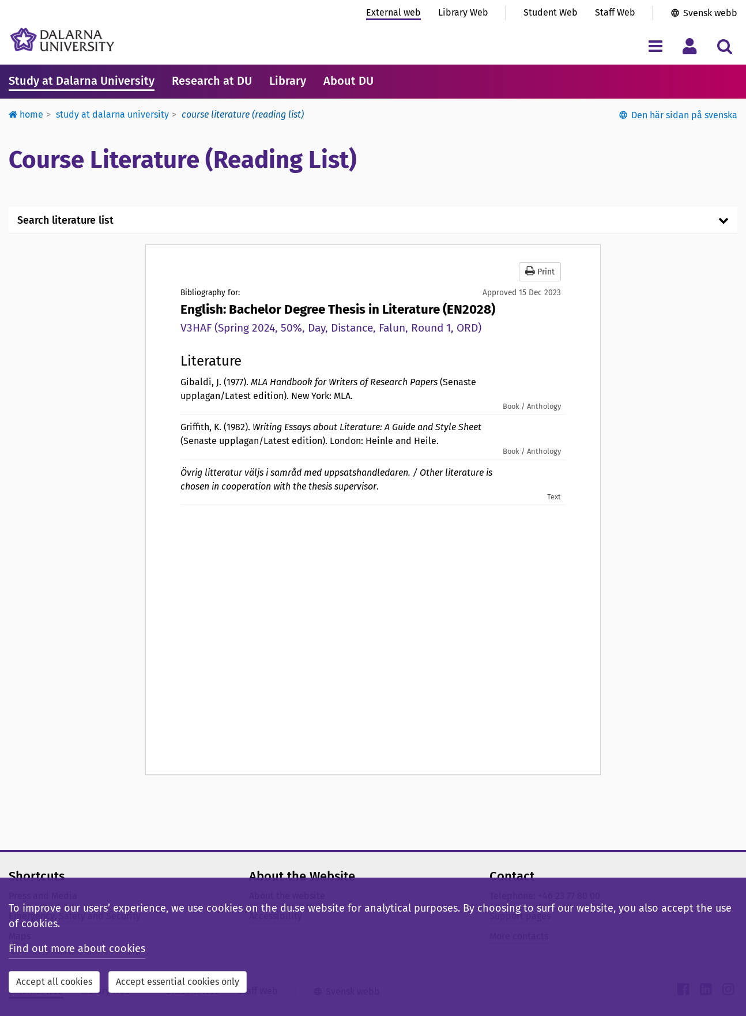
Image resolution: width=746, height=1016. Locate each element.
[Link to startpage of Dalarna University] (62, 39)
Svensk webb (710, 12)
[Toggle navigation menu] (655, 46)
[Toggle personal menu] (690, 46)
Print (540, 271)
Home (26, 114)
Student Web (550, 12)
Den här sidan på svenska (684, 115)
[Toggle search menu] (724, 46)
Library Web (463, 12)
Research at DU (212, 81)
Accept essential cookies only (177, 981)
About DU (348, 81)
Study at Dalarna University (82, 81)
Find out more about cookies (77, 948)
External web (393, 12)
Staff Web (615, 12)
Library (287, 81)
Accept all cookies (54, 981)
